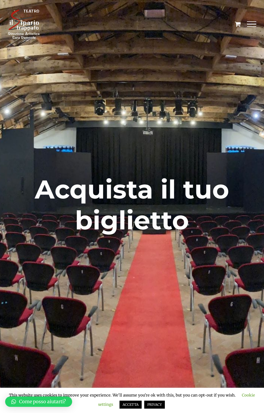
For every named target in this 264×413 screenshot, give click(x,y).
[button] (38, 402)
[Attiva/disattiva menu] (252, 24)
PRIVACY (154, 404)
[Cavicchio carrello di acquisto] (238, 24)
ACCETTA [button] (131, 404)
